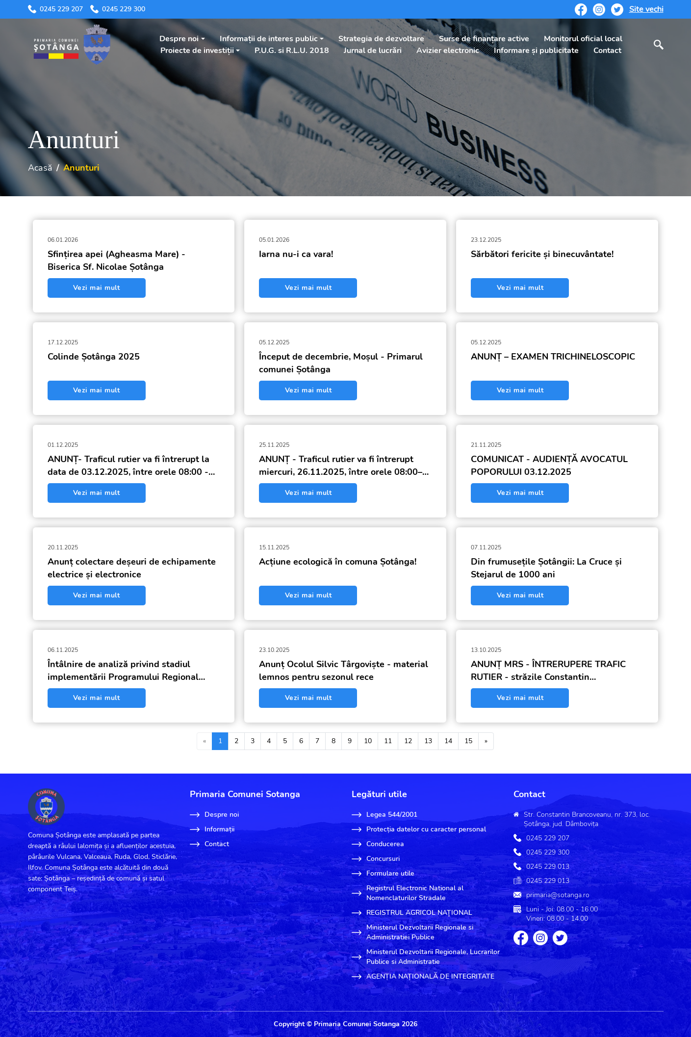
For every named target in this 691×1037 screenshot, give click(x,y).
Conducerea (378, 844)
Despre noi (179, 38)
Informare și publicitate (536, 50)
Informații (212, 829)
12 (408, 741)
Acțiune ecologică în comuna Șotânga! (337, 562)
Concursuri (376, 859)
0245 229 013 (547, 866)
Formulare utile (383, 874)
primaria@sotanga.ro (557, 895)
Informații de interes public (269, 38)
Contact (607, 50)
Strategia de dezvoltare (381, 38)
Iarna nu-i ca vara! (296, 254)
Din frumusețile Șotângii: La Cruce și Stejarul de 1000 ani (546, 568)
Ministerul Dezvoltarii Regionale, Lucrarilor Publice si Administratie (426, 956)
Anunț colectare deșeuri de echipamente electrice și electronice (132, 568)
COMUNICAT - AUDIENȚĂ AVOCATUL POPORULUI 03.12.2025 (549, 465)
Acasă (40, 168)
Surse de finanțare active (484, 38)
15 (468, 741)
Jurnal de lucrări (373, 50)
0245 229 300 (117, 9)
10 (368, 741)
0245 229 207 (55, 9)
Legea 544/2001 (384, 815)
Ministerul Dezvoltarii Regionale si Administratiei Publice (412, 932)
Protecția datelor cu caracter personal (419, 829)
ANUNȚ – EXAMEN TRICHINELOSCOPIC (553, 357)
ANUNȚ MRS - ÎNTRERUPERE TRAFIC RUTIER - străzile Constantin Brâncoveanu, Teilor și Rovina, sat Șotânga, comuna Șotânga (548, 670)
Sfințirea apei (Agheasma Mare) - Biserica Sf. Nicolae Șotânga (116, 260)
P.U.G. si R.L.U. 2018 (292, 50)
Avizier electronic (447, 50)
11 (388, 741)
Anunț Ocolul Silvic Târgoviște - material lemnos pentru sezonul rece (343, 670)
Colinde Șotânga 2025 (94, 357)
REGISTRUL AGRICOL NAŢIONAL (412, 913)
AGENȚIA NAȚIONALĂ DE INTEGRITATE (423, 977)
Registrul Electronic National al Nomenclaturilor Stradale (407, 893)
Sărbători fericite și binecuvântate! (542, 254)
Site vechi (646, 9)
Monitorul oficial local (583, 38)
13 (428, 741)
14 (448, 741)
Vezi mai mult (96, 287)
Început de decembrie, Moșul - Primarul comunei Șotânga (341, 363)
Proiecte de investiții (197, 50)
